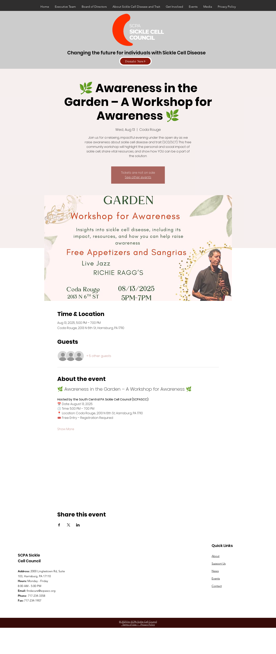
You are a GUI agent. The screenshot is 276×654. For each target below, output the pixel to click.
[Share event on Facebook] (59, 524)
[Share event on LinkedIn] (78, 524)
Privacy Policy (146, 624)
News (215, 571)
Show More (65, 429)
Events (216, 578)
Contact (217, 586)
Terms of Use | (129, 624)
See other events (138, 177)
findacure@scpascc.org (41, 591)
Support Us (219, 563)
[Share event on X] (68, 524)
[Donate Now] (135, 61)
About (215, 556)
